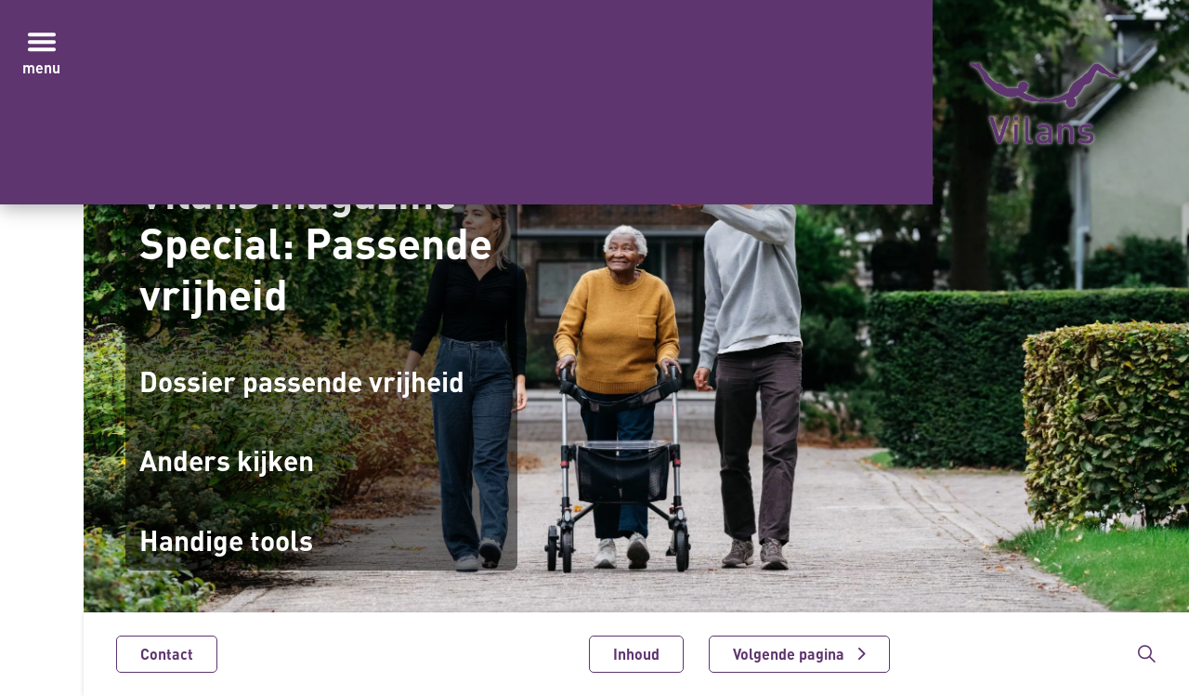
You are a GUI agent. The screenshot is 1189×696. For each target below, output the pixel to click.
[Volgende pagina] (799, 654)
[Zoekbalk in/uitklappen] (1146, 654)
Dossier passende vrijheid (301, 381)
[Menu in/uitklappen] (42, 42)
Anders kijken (226, 460)
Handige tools (226, 540)
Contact (166, 654)
